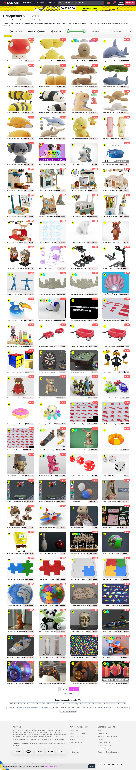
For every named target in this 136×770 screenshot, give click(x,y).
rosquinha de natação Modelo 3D (17, 424)
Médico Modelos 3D (66, 707)
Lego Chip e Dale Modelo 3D (15, 268)
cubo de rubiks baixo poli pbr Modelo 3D (19, 372)
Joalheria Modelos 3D (31, 707)
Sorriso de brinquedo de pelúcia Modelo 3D (84, 61)
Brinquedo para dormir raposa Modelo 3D (19, 139)
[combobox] (101, 31)
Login (121, 3)
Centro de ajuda (103, 733)
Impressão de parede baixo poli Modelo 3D (52, 294)
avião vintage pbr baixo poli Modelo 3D (51, 450)
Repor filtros (127, 36)
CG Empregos (74, 752)
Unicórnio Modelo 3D (77, 164)
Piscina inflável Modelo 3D (111, 164)
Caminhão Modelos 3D (121, 707)
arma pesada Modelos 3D (102, 707)
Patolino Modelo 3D (109, 372)
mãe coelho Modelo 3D (78, 527)
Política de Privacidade (105, 746)
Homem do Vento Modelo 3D (15, 294)
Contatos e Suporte (106, 727)
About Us (17, 727)
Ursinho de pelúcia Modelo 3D (112, 242)
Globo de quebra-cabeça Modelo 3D (18, 605)
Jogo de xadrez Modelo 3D (79, 553)
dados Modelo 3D (108, 476)
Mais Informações (50, 766)
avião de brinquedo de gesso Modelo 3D (51, 527)
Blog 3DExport (74, 749)
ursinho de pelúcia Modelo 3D (48, 398)
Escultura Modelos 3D (17, 704)
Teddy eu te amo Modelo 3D (15, 398)
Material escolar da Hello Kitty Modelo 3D (115, 527)
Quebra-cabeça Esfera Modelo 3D (49, 605)
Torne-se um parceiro (76, 746)
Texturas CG (73, 740)
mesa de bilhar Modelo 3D (79, 372)
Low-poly (56, 32)
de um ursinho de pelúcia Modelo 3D (50, 476)
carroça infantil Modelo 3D (111, 346)
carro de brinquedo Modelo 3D (112, 398)
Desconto (42, 32)
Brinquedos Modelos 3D (49, 707)
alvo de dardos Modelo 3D (47, 372)
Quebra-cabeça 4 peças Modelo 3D (114, 579)
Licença (100, 740)
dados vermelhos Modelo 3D (79, 476)
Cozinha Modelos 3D (54, 704)
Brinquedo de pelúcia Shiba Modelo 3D (50, 87)
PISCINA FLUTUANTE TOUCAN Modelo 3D (19, 320)
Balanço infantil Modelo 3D (47, 268)
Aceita (92, 766)
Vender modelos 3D (76, 743)
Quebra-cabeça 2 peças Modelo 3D (18, 579)
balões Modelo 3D (76, 502)
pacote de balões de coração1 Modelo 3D (52, 502)
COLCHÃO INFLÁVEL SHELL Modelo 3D (114, 294)
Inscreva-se (130, 3)
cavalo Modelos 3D (70, 704)
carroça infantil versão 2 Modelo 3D (82, 346)
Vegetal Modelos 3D (14, 707)
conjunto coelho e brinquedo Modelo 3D (19, 346)
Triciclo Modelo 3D (108, 657)
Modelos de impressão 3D (78, 733)
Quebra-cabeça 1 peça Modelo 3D (49, 579)
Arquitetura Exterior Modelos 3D (90, 704)
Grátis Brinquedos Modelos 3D (23, 32)
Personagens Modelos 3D (36, 704)
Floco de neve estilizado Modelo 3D (50, 242)
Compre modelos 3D (78, 727)
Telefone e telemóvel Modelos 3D (114, 704)
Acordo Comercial (104, 743)
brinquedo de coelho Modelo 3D (80, 450)
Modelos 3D (73, 730)
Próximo (74, 689)
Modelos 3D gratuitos (76, 737)
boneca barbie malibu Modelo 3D (113, 502)
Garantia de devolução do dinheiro (109, 752)
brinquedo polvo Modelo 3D (47, 424)
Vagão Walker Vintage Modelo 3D (81, 216)
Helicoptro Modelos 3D (83, 707)
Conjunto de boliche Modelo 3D (48, 553)
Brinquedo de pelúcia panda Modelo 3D (51, 113)
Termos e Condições (104, 749)
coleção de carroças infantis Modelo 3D (51, 346)
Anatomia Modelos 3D (68, 711)
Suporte (100, 730)
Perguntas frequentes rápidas (107, 737)
